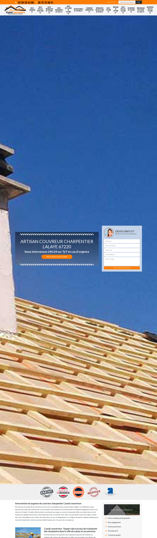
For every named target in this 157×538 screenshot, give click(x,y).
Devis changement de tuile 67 (59, 10)
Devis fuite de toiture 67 (123, 10)
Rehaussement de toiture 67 (78, 10)
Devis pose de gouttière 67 (40, 10)
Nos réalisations (57, 257)
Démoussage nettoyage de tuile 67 (141, 10)
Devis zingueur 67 (32, 10)
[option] (78, 269)
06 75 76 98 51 (44, 2)
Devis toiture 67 (108, 10)
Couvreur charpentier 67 (89, 10)
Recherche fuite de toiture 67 (150, 10)
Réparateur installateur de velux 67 (99, 10)
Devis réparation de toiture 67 (49, 10)
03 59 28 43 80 (24, 2)
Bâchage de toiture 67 (115, 10)
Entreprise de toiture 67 (131, 10)
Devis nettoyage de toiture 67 (68, 10)
